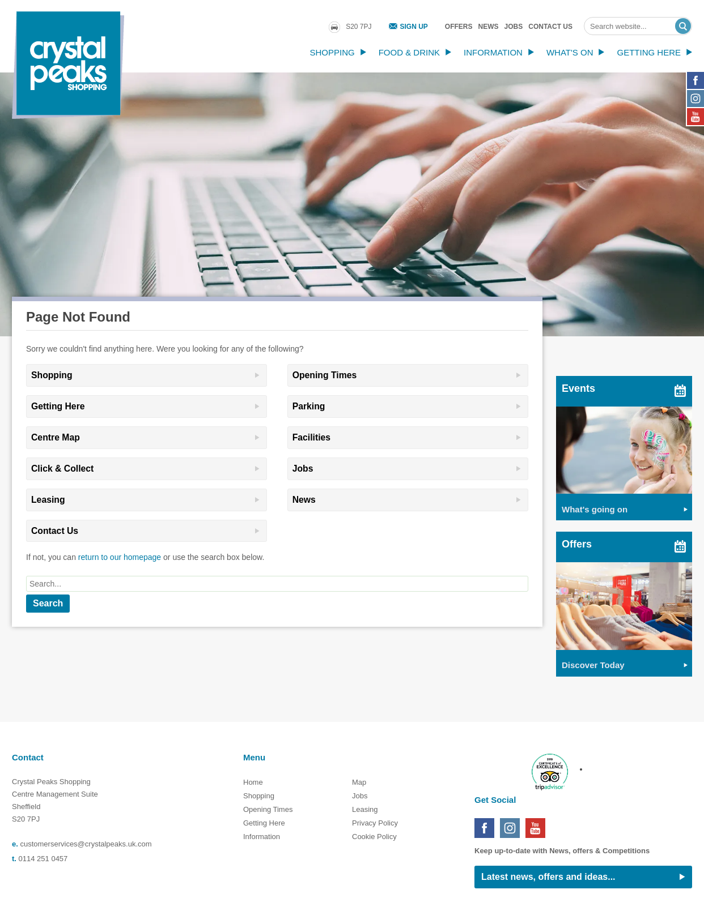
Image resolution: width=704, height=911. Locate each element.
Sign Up (414, 27)
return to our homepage (119, 557)
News (488, 27)
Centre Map (55, 437)
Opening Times (324, 375)
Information (493, 52)
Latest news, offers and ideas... (548, 877)
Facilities (311, 437)
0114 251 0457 (43, 858)
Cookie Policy (374, 836)
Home (253, 782)
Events (578, 388)
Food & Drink (409, 52)
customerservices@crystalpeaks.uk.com (85, 844)
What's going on (594, 509)
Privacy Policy (375, 823)
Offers (459, 27)
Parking (308, 406)
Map (359, 782)
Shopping (331, 52)
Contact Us (550, 27)
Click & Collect (62, 468)
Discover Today (593, 665)
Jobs (513, 27)
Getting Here (649, 52)
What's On (569, 52)
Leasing (48, 499)
